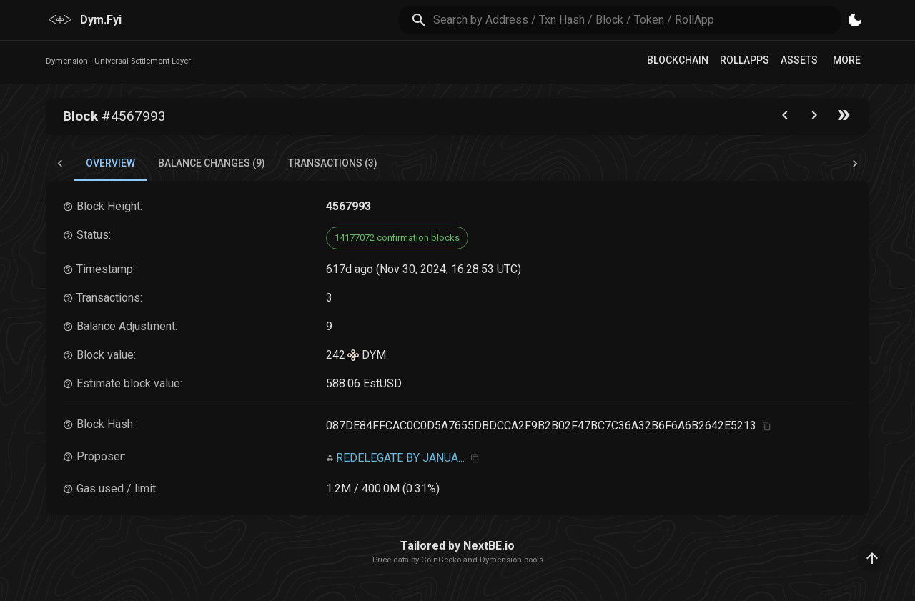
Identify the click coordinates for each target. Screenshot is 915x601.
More (847, 60)
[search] (637, 20)
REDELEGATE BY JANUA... (400, 458)
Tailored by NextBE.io (457, 545)
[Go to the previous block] (784, 118)
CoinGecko (441, 560)
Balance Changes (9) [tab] (211, 163)
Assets (799, 60)
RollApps (744, 60)
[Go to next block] (814, 118)
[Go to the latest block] (843, 118)
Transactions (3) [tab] (332, 163)
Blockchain (677, 60)
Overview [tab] (110, 163)
